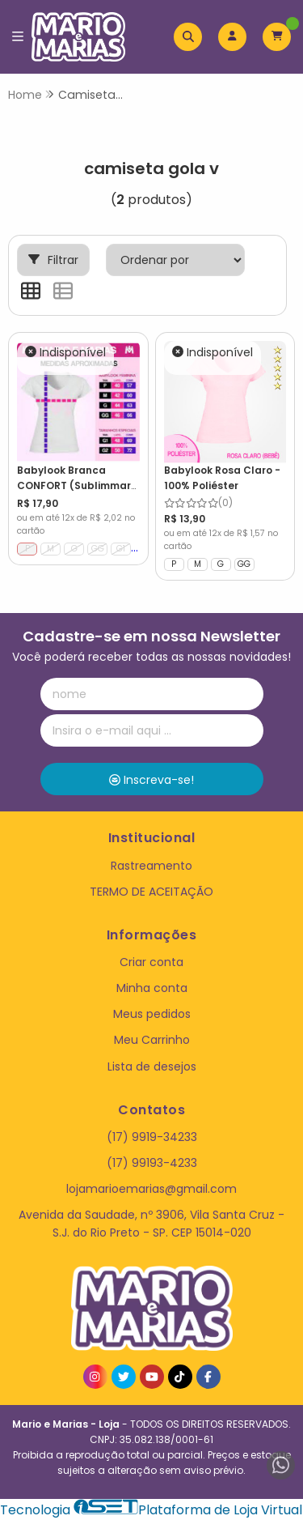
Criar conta (151, 962)
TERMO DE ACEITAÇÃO (151, 891)
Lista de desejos (151, 1066)
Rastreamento (151, 866)
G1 (120, 549)
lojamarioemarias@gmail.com (151, 1189)
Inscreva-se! (151, 780)
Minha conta (151, 988)
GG (97, 549)
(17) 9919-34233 (152, 1137)
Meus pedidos (152, 1014)
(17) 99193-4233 (152, 1163)
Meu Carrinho (152, 1040)
